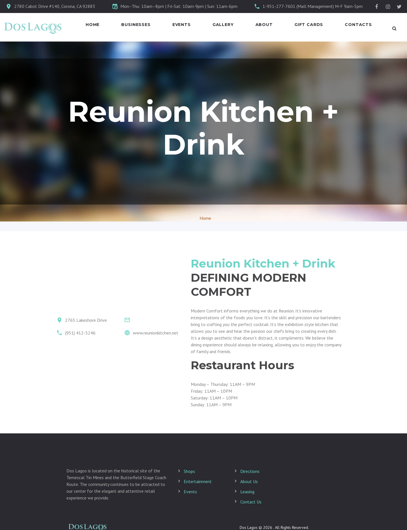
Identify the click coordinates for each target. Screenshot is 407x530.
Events (181, 24)
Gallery (223, 24)
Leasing (247, 491)
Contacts (358, 24)
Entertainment (198, 481)
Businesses (135, 24)
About (264, 24)
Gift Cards (309, 24)
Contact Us (250, 502)
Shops (189, 471)
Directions (249, 471)
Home (92, 24)
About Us (249, 481)
